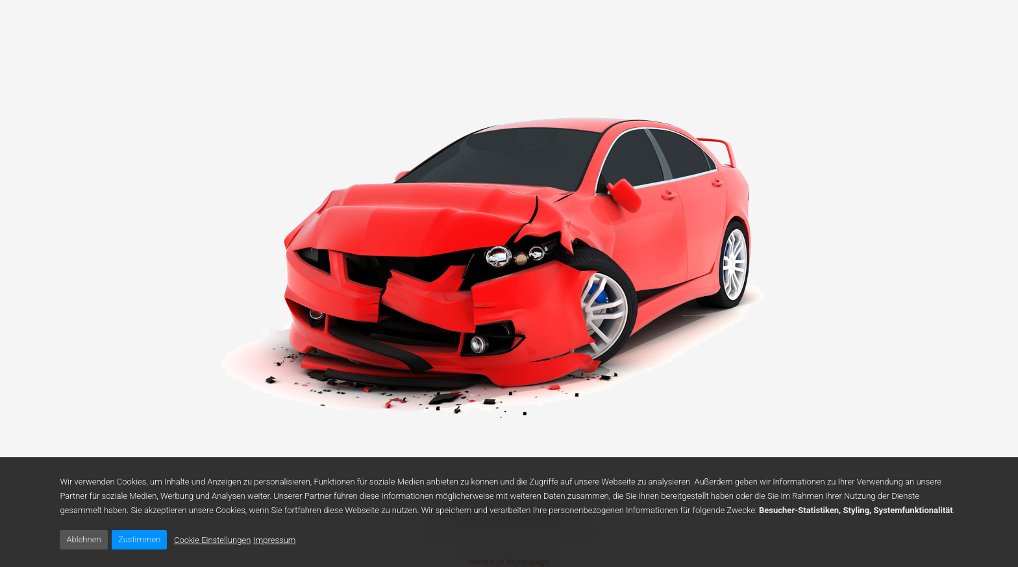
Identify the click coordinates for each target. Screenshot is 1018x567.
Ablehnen (83, 539)
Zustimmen (139, 539)
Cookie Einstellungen (212, 540)
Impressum (274, 540)
